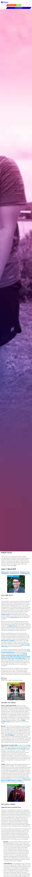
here (15, 630)
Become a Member (11, 5)
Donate (18, 5)
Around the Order (14, 637)
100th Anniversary (18, 7)
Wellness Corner (24, 637)
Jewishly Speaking (25, 638)
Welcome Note (5, 637)
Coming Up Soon (14, 638)
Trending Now (5, 638)
